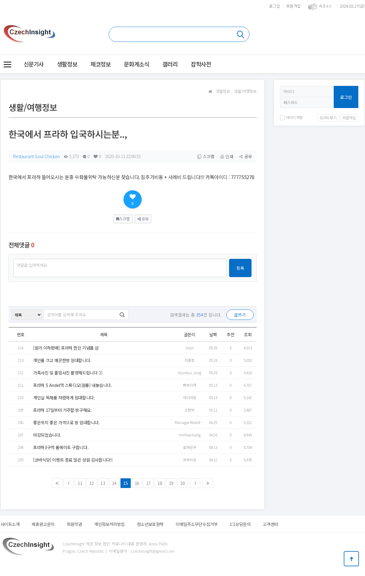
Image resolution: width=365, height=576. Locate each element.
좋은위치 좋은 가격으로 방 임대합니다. (66, 422)
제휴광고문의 (43, 524)
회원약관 (74, 524)
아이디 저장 (291, 117)
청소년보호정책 (150, 524)
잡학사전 (201, 64)
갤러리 (169, 64)
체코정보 (100, 64)
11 (80, 483)
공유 (245, 156)
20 (182, 483)
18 (159, 483)
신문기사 (34, 64)
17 (148, 483)
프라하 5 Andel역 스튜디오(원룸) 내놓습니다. (72, 385)
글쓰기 (240, 315)
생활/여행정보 (245, 91)
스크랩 (206, 156)
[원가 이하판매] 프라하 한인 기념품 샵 (66, 348)
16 (137, 483)
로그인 (274, 6)
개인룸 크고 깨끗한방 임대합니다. (62, 360)
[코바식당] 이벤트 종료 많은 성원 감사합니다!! (73, 460)
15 (125, 483)
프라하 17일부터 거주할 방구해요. (62, 410)
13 (102, 483)
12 (91, 483)
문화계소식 (136, 64)
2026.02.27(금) (352, 6)
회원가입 (293, 6)
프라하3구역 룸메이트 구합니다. (60, 447)
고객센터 (270, 524)
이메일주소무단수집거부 (197, 524)
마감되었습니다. (47, 435)
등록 (240, 268)
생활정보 (67, 64)
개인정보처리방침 (109, 524)
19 (171, 483)
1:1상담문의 (240, 524)
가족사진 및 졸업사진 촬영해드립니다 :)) (67, 373)
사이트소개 (10, 524)
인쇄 (226, 156)
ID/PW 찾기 (328, 117)
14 (114, 483)
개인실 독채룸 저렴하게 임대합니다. (64, 398)
